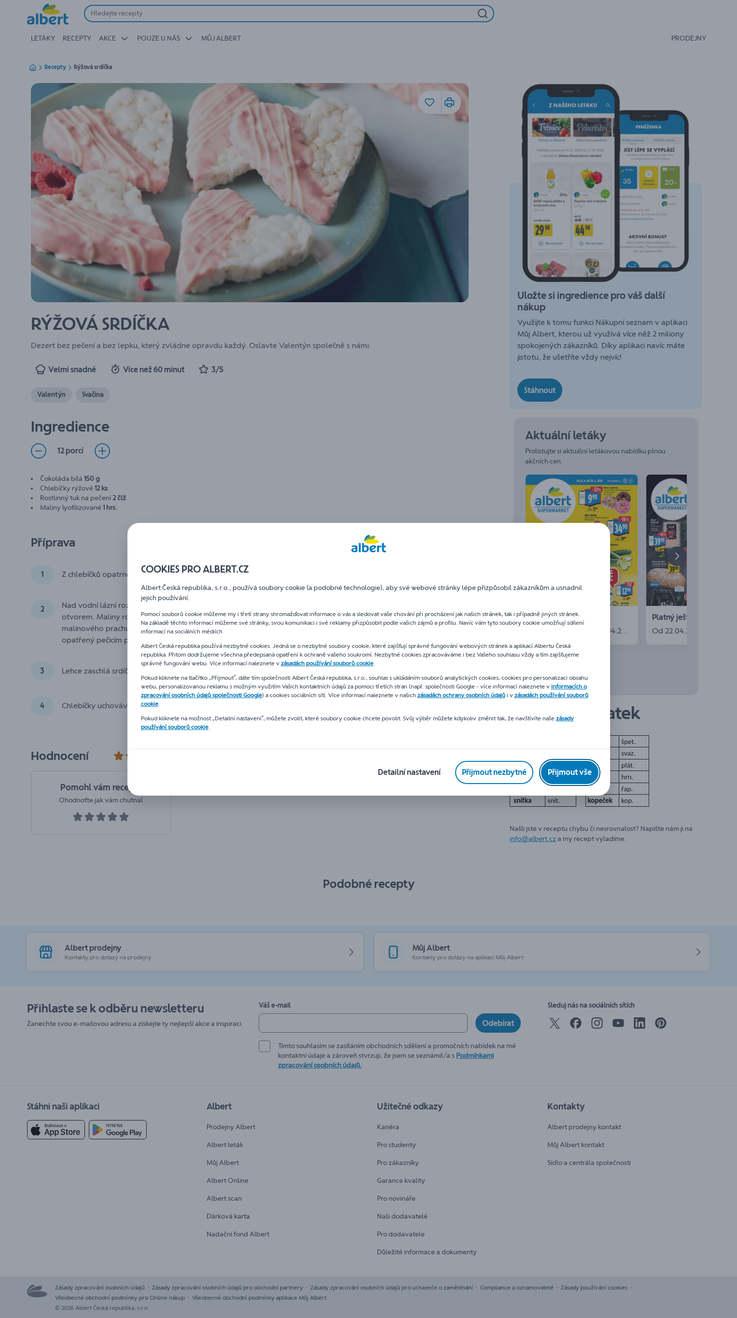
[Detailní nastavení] (409, 772)
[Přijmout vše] (569, 772)
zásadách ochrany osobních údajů (461, 695)
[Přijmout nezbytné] (494, 772)
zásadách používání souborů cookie (327, 663)
